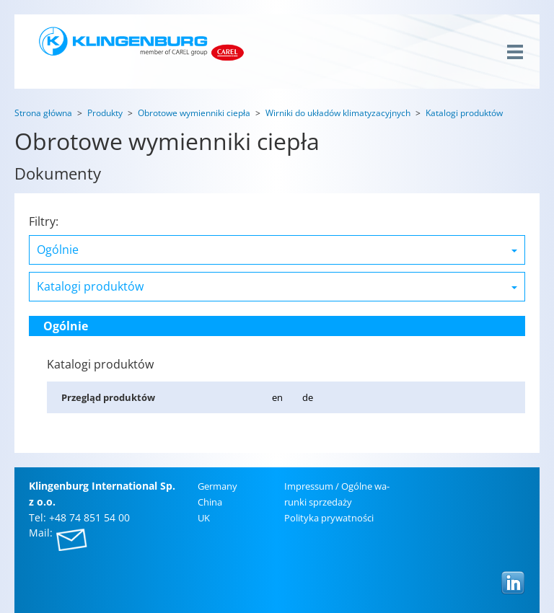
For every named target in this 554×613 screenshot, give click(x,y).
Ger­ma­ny (217, 486)
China (210, 501)
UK (204, 517)
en (277, 397)
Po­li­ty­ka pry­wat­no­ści (329, 517)
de (307, 397)
